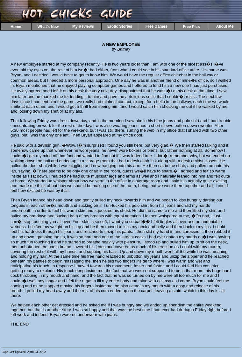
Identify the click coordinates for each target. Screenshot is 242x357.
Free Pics (191, 26)
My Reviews (83, 26)
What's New (48, 26)
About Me (225, 26)
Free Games (156, 26)
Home (16, 26)
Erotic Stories (119, 26)
